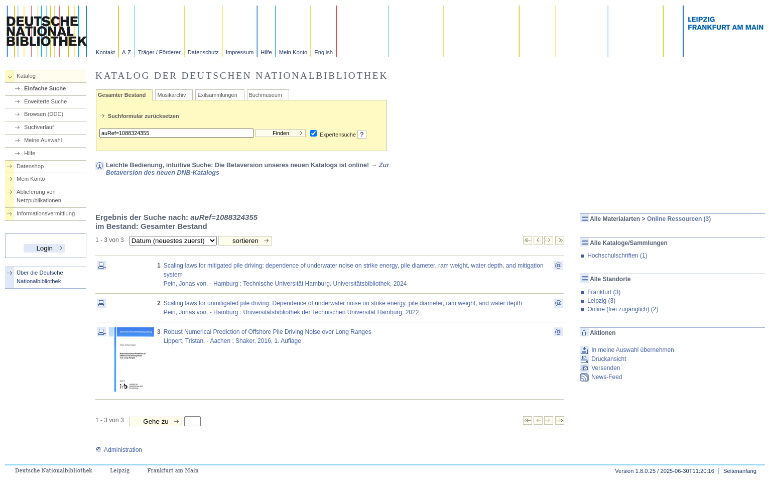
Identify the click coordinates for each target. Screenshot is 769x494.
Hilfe (266, 52)
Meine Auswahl (43, 140)
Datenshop (30, 166)
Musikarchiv (171, 95)
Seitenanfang (739, 471)
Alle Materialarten (615, 218)
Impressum (239, 52)
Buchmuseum (265, 95)
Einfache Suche (45, 88)
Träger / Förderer (159, 52)
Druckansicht (608, 358)
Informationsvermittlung (46, 213)
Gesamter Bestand (122, 95)
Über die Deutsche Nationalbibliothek (40, 277)
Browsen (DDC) (43, 114)
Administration (118, 449)
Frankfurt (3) (603, 292)
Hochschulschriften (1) (617, 255)
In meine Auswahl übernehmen (632, 349)
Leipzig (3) (601, 300)
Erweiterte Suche (45, 101)
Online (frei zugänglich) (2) (622, 309)
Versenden (605, 368)
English (323, 52)
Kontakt (105, 52)
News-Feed (606, 377)
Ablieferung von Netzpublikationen (39, 196)
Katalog (26, 76)
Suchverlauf (39, 127)
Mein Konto (293, 52)
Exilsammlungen (217, 95)
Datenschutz (203, 52)
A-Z (126, 52)
